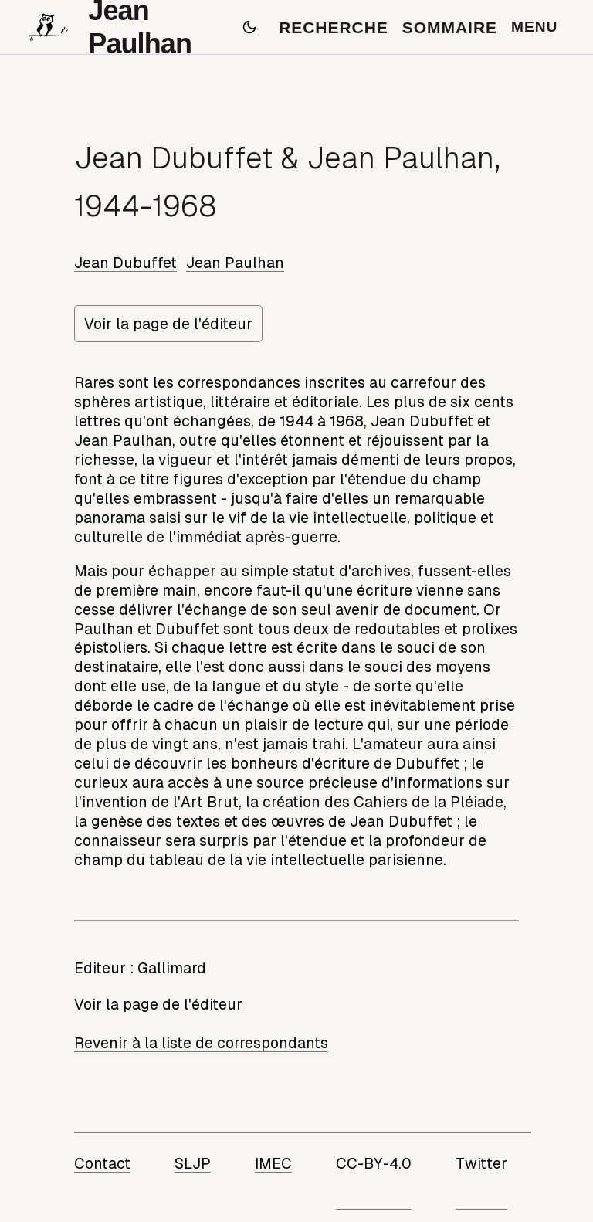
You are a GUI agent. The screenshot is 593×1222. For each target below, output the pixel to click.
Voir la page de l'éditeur (168, 323)
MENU (534, 27)
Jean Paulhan (235, 262)
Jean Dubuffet (125, 262)
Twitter (481, 1163)
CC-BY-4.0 (374, 1163)
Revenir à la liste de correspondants (201, 1042)
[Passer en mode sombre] (249, 27)
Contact (102, 1163)
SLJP (193, 1163)
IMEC (273, 1163)
